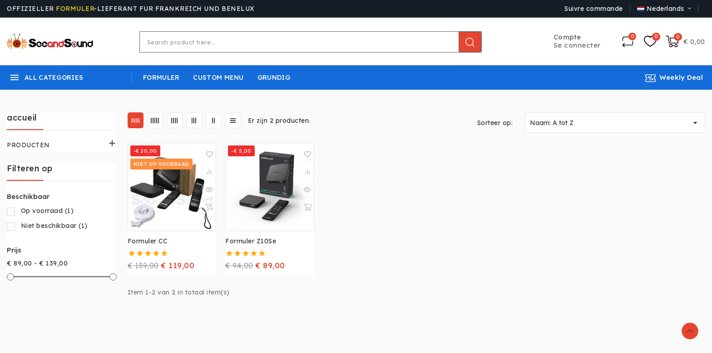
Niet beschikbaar (54, 226)
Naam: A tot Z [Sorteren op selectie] (615, 122)
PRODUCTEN (28, 145)
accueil (22, 117)
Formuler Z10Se (250, 241)
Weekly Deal (681, 77)
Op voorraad (47, 211)
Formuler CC (148, 241)
